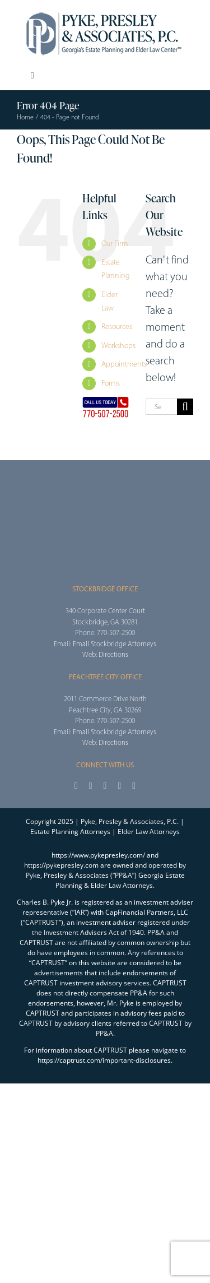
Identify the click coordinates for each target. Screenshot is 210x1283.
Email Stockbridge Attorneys (114, 644)
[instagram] (105, 785)
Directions (113, 654)
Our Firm (114, 243)
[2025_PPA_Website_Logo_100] (105, 11)
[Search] (185, 407)
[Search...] (161, 407)
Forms (110, 383)
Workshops (118, 345)
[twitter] (90, 785)
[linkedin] (134, 785)
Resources (116, 326)
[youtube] (119, 785)
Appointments (124, 364)
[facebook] (76, 785)
